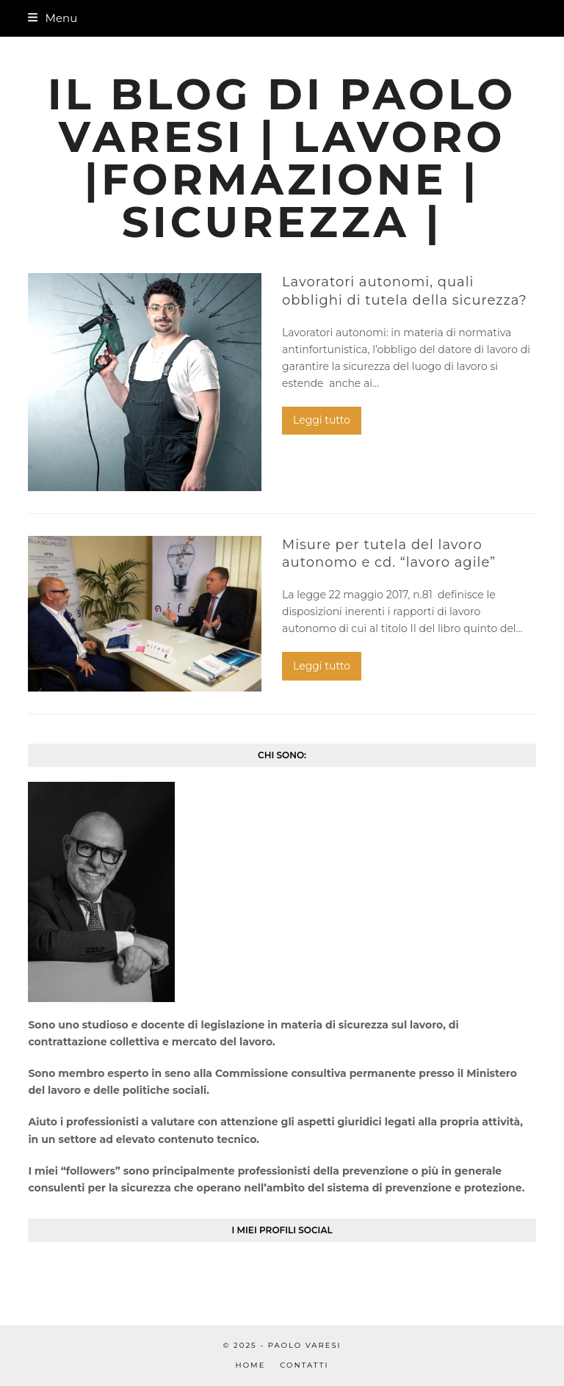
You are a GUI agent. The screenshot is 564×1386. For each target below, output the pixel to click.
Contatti (304, 1365)
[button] (52, 18)
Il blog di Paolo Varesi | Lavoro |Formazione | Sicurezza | (282, 158)
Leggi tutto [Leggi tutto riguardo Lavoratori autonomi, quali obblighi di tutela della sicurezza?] (321, 420)
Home (251, 1365)
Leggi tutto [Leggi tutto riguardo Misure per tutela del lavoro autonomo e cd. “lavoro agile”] (321, 665)
